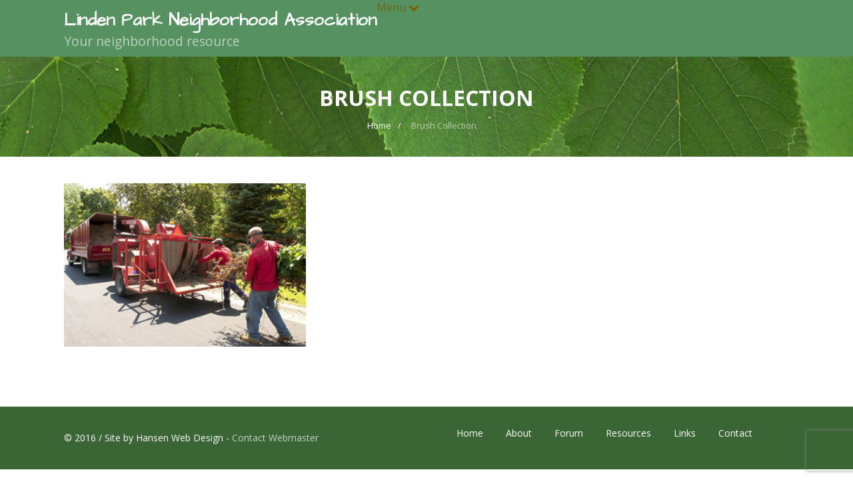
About (519, 433)
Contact (735, 433)
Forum (568, 433)
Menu (398, 7)
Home (469, 433)
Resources (628, 433)
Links (685, 433)
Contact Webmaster (275, 437)
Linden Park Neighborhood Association (220, 20)
